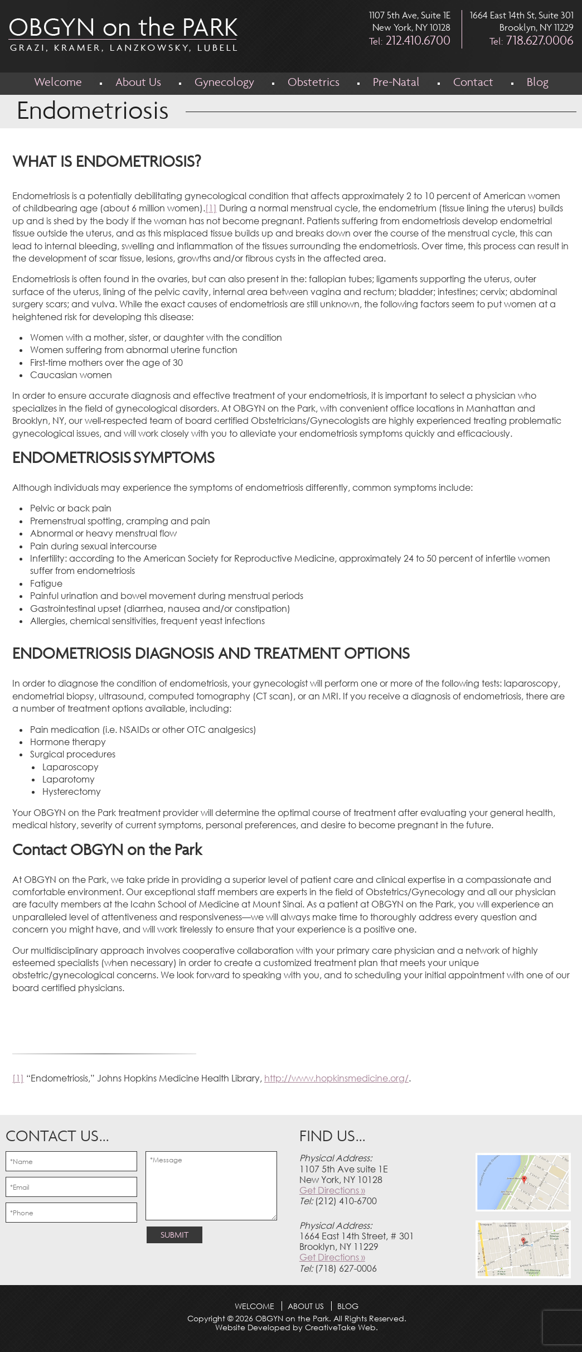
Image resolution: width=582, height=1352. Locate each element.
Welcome (58, 83)
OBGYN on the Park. (292, 1318)
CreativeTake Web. (341, 1327)
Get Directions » (332, 1190)
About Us (138, 83)
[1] (211, 208)
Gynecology (224, 83)
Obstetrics (314, 83)
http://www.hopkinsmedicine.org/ (336, 1078)
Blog (538, 83)
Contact (473, 83)
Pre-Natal (396, 83)
